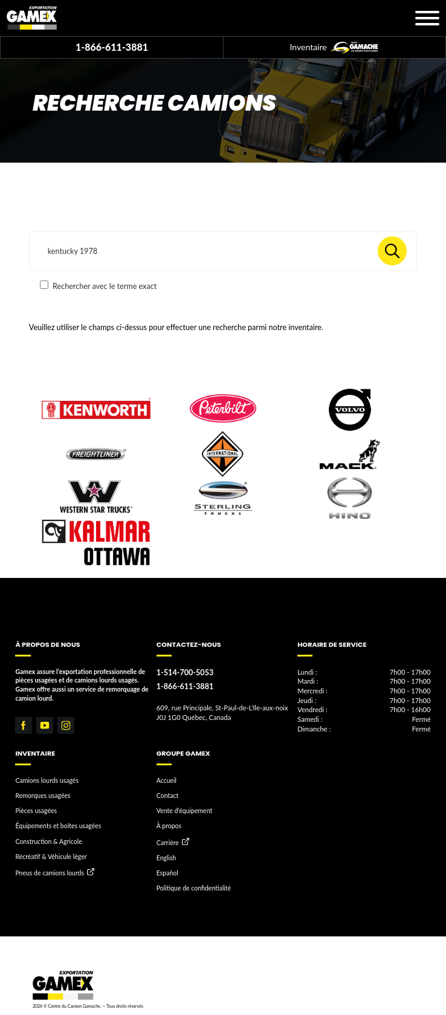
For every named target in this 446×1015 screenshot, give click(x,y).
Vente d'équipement (184, 810)
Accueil (166, 780)
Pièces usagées (36, 810)
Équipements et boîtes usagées (58, 825)
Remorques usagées (42, 795)
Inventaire (334, 48)
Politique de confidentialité (194, 888)
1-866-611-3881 (112, 47)
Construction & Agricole (48, 841)
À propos (169, 825)
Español (167, 873)
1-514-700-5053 (185, 672)
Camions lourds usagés (47, 780)
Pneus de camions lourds (49, 873)
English (166, 857)
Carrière (168, 842)
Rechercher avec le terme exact (98, 286)
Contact (167, 795)
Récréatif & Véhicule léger (50, 856)
